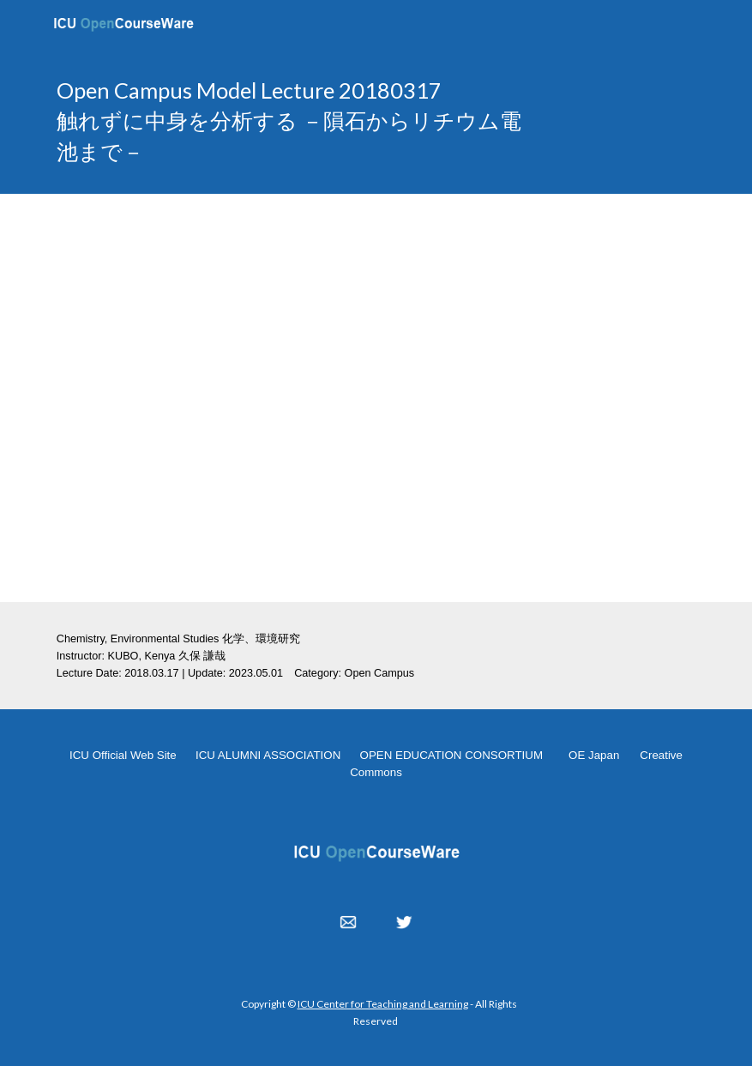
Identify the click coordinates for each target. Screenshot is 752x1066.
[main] (292, 121)
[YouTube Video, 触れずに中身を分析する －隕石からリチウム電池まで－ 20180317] (376, 397)
